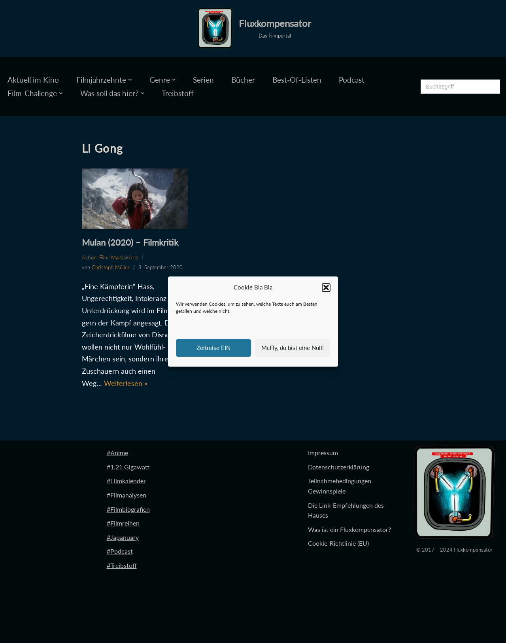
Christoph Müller (111, 267)
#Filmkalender (126, 480)
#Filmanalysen (126, 495)
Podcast (351, 79)
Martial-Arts (124, 257)
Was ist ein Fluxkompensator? (349, 529)
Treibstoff (178, 93)
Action (89, 257)
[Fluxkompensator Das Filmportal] (253, 28)
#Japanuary (123, 537)
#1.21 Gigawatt (128, 467)
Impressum (323, 452)
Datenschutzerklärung (338, 467)
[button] (326, 287)
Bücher (243, 79)
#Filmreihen (123, 523)
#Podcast (120, 551)
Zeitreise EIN (213, 347)
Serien (203, 79)
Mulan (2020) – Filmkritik (130, 242)
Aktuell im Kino (33, 79)
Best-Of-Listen (296, 79)
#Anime (117, 452)
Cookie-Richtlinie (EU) (338, 543)
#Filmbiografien (128, 509)
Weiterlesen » (125, 383)
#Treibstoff (122, 565)
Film (103, 257)
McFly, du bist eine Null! (292, 347)
